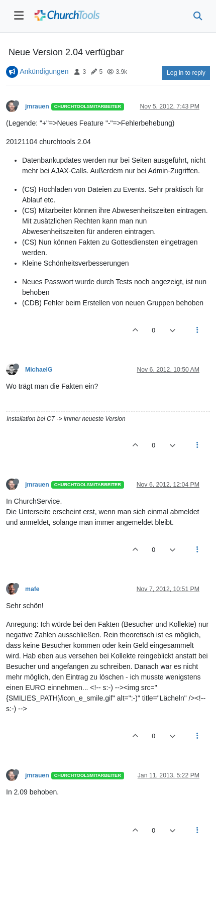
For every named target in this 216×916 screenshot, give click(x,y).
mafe (32, 589)
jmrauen (37, 106)
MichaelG (38, 369)
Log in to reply (186, 72)
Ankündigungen (44, 71)
